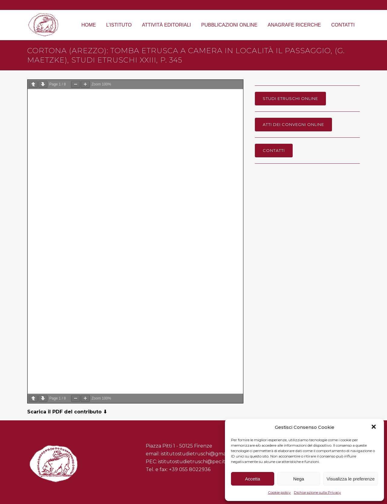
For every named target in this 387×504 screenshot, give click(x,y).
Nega (298, 478)
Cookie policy (279, 492)
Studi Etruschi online (290, 98)
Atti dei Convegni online (293, 124)
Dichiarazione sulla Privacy (317, 492)
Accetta (252, 478)
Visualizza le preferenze (351, 478)
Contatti (274, 150)
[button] (374, 427)
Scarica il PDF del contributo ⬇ (67, 412)
